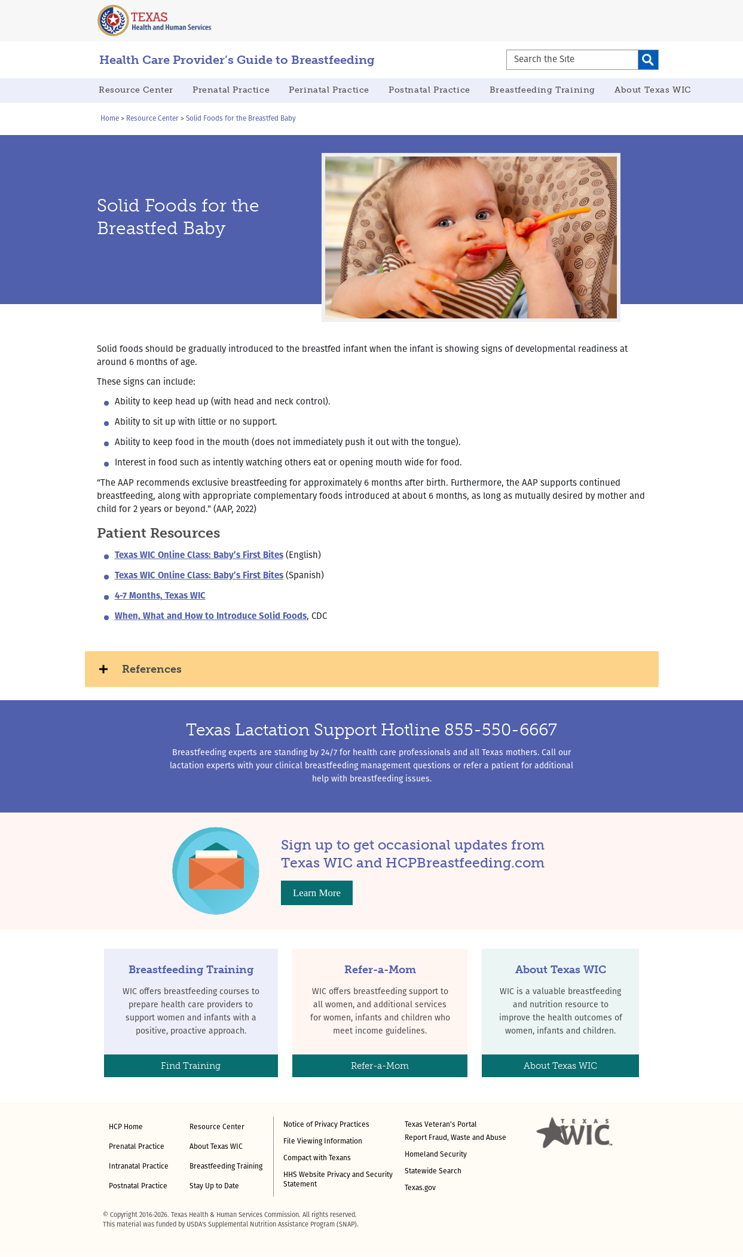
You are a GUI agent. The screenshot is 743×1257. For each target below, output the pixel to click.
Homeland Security (436, 1154)
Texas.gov (420, 1188)
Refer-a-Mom (380, 1065)
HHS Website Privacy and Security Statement (338, 1180)
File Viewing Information (322, 1141)
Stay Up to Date (214, 1186)
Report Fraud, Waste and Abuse (455, 1138)
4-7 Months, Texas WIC (160, 596)
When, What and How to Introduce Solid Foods (211, 616)
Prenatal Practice (231, 90)
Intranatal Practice (139, 1166)
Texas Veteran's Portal (441, 1125)
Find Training (191, 1065)
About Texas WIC (652, 90)
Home (109, 118)
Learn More (317, 893)
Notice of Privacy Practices (326, 1125)
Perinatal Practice (329, 90)
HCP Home (126, 1127)
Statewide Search (433, 1171)
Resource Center (136, 90)
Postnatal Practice (429, 90)
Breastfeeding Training (542, 90)
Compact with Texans (317, 1158)
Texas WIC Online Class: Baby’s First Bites (199, 555)
